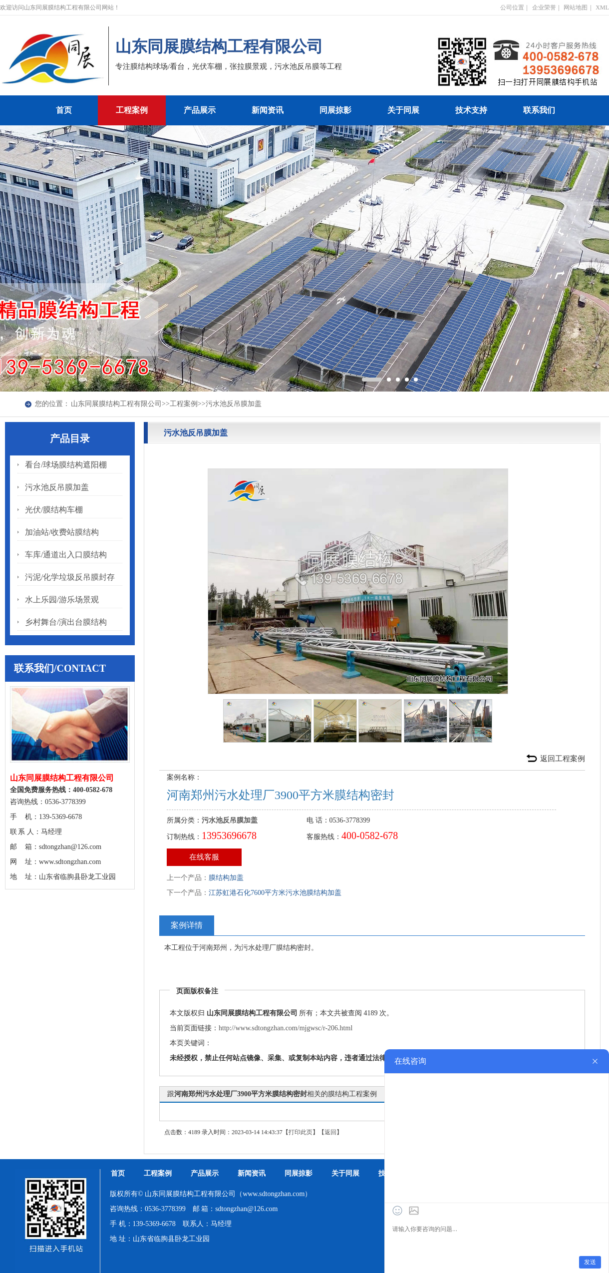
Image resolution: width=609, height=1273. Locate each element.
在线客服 (204, 857)
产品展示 (200, 110)
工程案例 (132, 110)
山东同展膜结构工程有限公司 (116, 404)
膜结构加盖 (226, 877)
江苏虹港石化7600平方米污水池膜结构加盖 (275, 892)
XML (602, 7)
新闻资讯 (268, 110)
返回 (330, 1132)
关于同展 (403, 110)
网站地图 (576, 7)
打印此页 (300, 1132)
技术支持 (471, 110)
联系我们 (539, 110)
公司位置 (512, 7)
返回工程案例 (562, 759)
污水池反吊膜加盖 (234, 404)
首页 (64, 110)
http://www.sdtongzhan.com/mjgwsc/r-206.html (285, 1028)
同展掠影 (335, 110)
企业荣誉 (544, 7)
